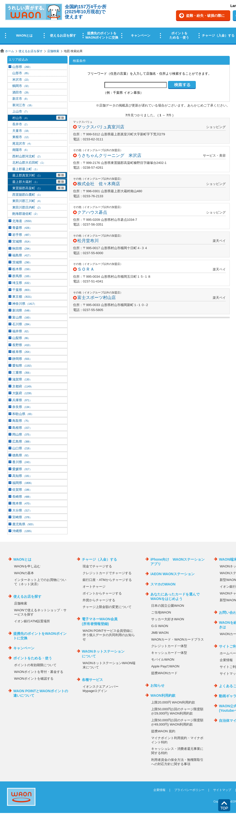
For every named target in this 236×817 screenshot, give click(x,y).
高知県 (22, 476)
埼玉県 (22, 283)
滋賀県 (22, 379)
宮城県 (22, 241)
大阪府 (22, 393)
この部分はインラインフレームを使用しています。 (118, 23)
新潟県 (22, 310)
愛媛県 (22, 469)
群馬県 (22, 276)
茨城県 (22, 262)
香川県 (22, 462)
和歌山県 (23, 414)
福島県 (22, 255)
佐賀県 (22, 489)
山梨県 (21, 338)
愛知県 (22, 365)
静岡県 (22, 359)
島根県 (22, 428)
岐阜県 (22, 352)
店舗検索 (53, 51)
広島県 (22, 441)
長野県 (22, 345)
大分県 (22, 510)
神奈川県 (24, 303)
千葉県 (22, 290)
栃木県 (22, 269)
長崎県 (22, 496)
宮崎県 (22, 517)
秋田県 (22, 248)
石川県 (22, 324)
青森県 (22, 228)
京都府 (22, 386)
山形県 (22, 67)
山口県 (22, 448)
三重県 (22, 372)
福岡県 (22, 483)
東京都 (22, 296)
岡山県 (22, 434)
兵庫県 (22, 400)
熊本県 (22, 503)
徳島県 (21, 455)
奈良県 (22, 407)
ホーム (9, 51)
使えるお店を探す (31, 51)
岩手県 (22, 235)
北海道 (22, 221)
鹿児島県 (23, 524)
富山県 (22, 317)
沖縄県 (22, 531)
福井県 (21, 331)
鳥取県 (21, 421)
